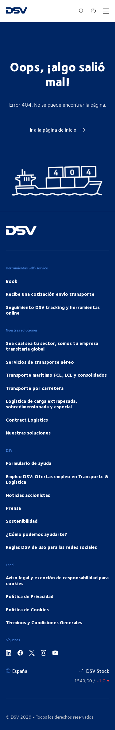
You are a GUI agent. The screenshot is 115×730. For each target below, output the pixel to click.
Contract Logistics (27, 419)
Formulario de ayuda (28, 463)
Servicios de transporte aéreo (40, 362)
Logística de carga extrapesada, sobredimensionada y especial (41, 403)
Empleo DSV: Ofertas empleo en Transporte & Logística (57, 479)
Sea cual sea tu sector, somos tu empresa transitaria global (52, 345)
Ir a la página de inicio (58, 129)
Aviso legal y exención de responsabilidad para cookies (57, 580)
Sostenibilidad (21, 521)
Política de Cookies (27, 609)
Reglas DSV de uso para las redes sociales (51, 547)
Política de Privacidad (29, 596)
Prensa (13, 508)
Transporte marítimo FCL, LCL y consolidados (56, 375)
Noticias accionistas (28, 495)
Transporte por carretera (34, 388)
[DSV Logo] (16, 11)
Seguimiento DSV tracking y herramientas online (53, 310)
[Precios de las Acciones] (91, 680)
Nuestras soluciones (28, 432)
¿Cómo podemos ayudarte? (36, 534)
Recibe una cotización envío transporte (50, 294)
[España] (16, 671)
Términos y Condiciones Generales (44, 622)
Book (11, 281)
